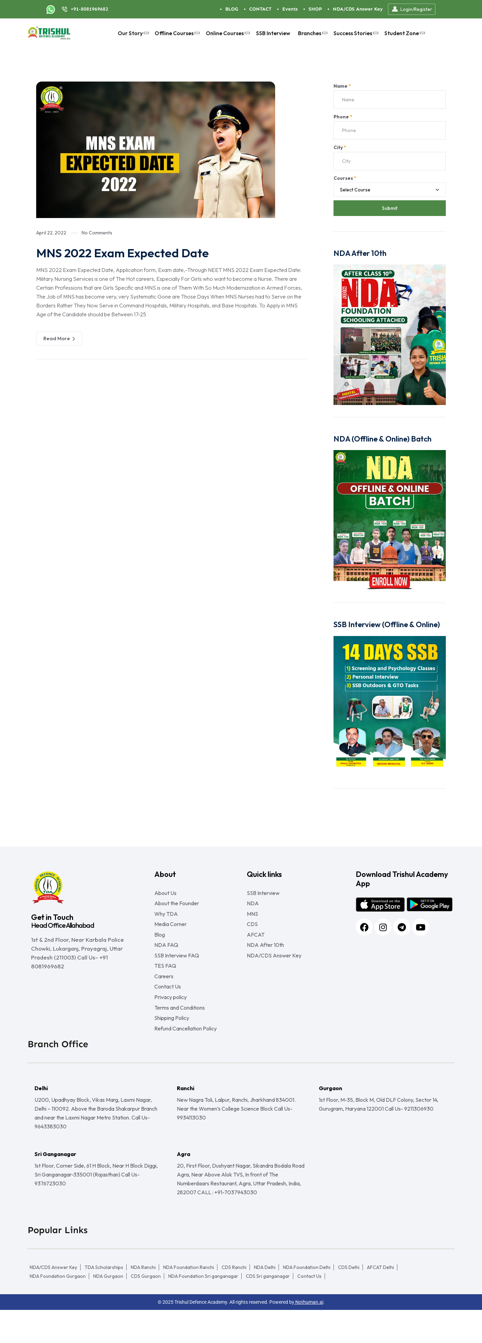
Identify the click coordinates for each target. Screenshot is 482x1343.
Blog (159, 944)
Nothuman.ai (308, 1335)
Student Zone (403, 33)
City (340, 147)
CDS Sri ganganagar (268, 1309)
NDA (253, 905)
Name (342, 86)
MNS (252, 918)
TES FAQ (165, 983)
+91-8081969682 (89, 9)
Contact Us (167, 1009)
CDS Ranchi (234, 1300)
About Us (165, 893)
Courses (345, 178)
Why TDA (166, 918)
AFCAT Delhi (380, 1300)
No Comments (97, 233)
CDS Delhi (348, 1300)
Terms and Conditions (179, 1035)
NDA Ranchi (143, 1300)
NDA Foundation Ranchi (188, 1300)
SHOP (315, 9)
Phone (343, 117)
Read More (59, 338)
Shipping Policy (171, 1048)
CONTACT (260, 9)
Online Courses (227, 33)
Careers (163, 996)
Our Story (132, 33)
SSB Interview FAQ (176, 970)
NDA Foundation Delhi (306, 1300)
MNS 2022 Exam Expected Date (133, 252)
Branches (312, 33)
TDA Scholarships (104, 1300)
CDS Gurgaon (146, 1309)
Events (290, 9)
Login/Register (411, 9)
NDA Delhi (264, 1300)
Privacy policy (170, 1022)
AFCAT (256, 944)
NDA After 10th (265, 957)
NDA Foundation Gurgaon (58, 1309)
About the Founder (176, 905)
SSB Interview (273, 33)
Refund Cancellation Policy (185, 1061)
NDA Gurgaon (108, 1309)
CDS (252, 931)
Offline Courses (176, 33)
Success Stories (355, 33)
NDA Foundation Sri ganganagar (203, 1309)
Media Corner (170, 931)
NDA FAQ (166, 957)
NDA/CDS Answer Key (358, 9)
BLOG (231, 9)
